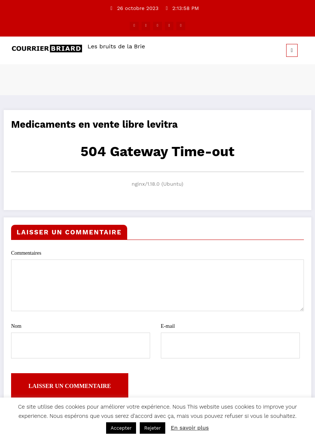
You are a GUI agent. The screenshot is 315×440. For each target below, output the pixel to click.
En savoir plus (190, 427)
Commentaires (157, 280)
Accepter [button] (121, 428)
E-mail (230, 338)
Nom (80, 338)
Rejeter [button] (152, 428)
